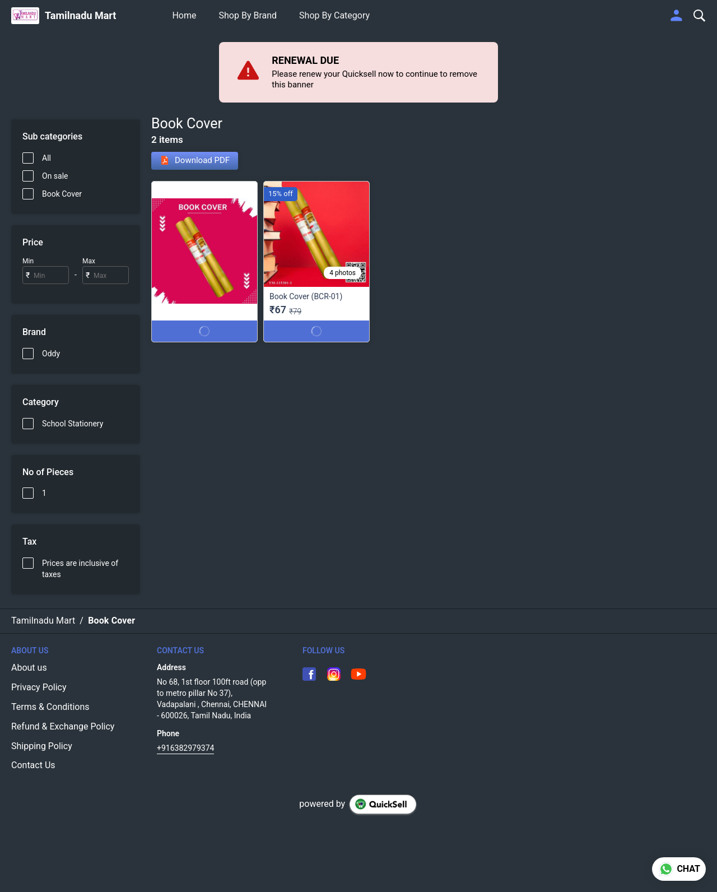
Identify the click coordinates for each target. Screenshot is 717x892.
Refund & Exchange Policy (62, 726)
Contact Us (33, 765)
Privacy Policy (39, 687)
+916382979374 (185, 748)
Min (28, 261)
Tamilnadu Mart (81, 15)
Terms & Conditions (50, 706)
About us (29, 667)
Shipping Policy (41, 746)
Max (88, 261)
